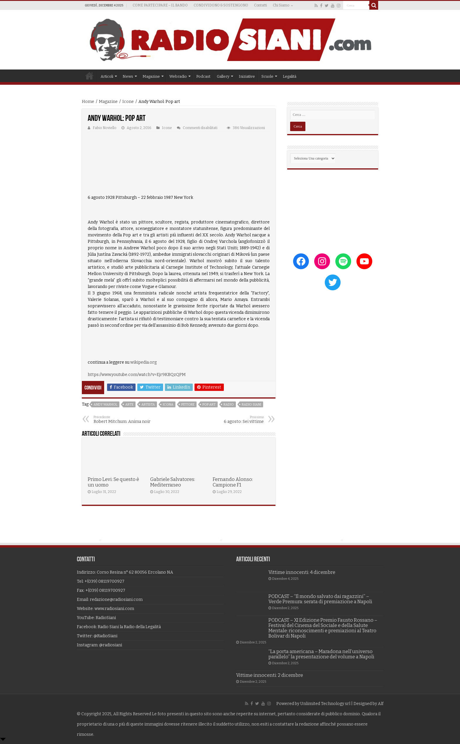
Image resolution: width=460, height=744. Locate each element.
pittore (188, 404)
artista (148, 404)
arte (129, 404)
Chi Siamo (281, 5)
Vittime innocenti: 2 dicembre (269, 675)
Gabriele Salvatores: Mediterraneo (172, 482)
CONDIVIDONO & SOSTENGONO (221, 5)
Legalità (289, 76)
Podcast (203, 76)
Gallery (223, 76)
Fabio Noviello (104, 128)
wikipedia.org (143, 362)
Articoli (107, 76)
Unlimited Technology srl (325, 703)
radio (229, 404)
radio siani (251, 404)
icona (168, 404)
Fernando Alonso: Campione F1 (233, 482)
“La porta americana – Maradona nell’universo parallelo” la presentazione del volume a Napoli (321, 654)
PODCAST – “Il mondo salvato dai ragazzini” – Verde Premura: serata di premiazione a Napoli (320, 599)
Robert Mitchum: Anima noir (124, 419)
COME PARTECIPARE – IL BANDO (160, 5)
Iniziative (247, 76)
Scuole (267, 76)
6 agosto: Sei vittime (234, 419)
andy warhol (105, 404)
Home (89, 76)
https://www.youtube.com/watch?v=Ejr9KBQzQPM (137, 374)
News (128, 76)
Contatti (260, 5)
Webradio (178, 76)
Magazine (151, 76)
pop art (209, 404)
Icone (128, 101)
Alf (380, 703)
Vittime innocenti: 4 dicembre (301, 572)
